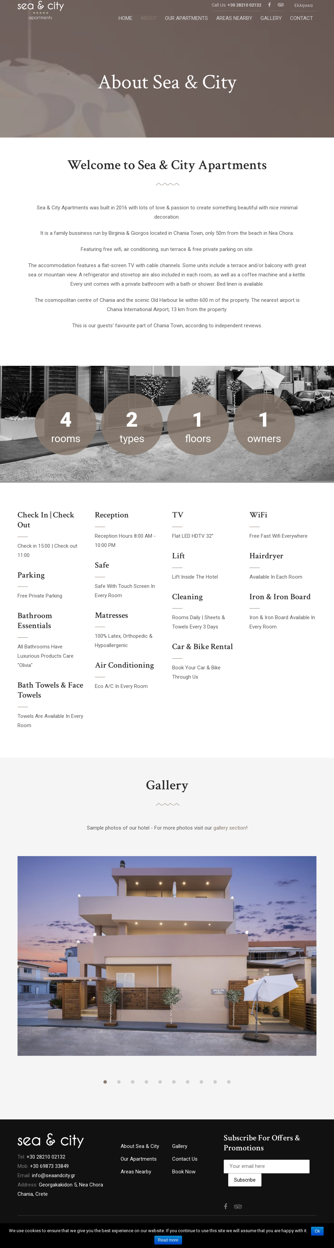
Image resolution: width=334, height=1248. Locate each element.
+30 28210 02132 (244, 13)
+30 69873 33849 (49, 1166)
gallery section (229, 828)
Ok (317, 1231)
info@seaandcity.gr (53, 1175)
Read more (168, 1240)
